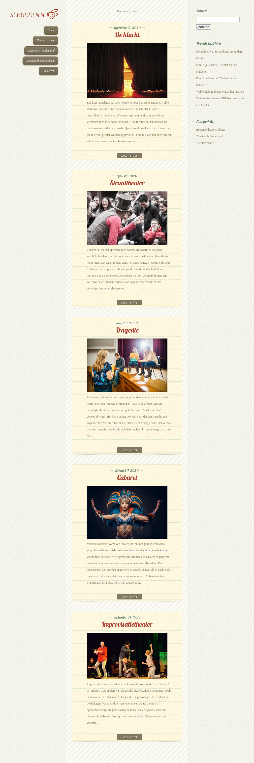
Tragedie (127, 330)
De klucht (127, 34)
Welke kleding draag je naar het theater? (220, 91)
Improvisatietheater (127, 624)
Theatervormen (45, 40)
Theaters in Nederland (41, 50)
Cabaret (127, 477)
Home (51, 30)
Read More (129, 155)
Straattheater (127, 182)
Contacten (48, 71)
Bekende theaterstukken (40, 60)
